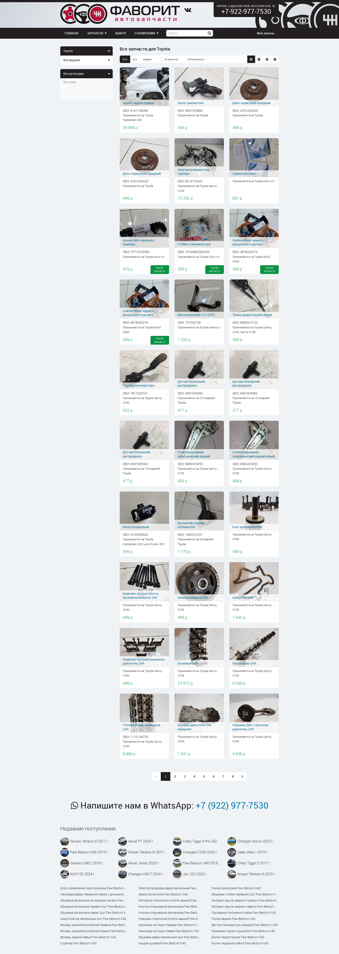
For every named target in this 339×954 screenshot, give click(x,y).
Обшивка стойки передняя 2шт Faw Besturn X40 (245, 894)
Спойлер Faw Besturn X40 (78, 943)
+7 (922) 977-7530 (232, 805)
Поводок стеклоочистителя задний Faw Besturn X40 (169, 919)
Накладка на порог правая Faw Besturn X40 (169, 925)
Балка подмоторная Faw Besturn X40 (237, 937)
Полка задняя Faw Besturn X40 (233, 919)
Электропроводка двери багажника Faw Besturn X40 (169, 888)
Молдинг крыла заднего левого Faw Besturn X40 (245, 906)
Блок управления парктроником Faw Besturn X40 (94, 888)
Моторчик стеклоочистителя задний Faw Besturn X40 (169, 900)
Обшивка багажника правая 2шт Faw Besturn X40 (94, 906)
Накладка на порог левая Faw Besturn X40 (168, 931)
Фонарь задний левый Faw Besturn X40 (88, 937)
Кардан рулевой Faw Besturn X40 (162, 943)
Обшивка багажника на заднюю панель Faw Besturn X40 (94, 900)
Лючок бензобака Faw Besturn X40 (236, 888)
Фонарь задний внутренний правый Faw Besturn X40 (94, 925)
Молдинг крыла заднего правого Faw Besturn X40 (245, 900)
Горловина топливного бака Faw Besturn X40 (243, 912)
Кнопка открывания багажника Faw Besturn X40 (169, 906)
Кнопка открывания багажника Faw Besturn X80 (169, 912)
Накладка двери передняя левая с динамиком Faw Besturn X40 (94, 894)
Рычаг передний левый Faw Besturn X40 (239, 943)
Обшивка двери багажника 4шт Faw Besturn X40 (169, 937)
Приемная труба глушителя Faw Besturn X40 (243, 931)
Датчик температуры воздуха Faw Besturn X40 (244, 925)
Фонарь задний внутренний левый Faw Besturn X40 (94, 931)
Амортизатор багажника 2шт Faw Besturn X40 (93, 919)
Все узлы (69, 82)
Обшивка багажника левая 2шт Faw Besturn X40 (94, 912)
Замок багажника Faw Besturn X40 (163, 894)
